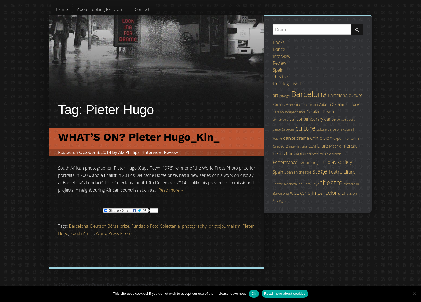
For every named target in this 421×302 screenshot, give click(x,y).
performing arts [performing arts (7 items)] (312, 162)
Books (279, 42)
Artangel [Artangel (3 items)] (285, 96)
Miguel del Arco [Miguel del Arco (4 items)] (307, 154)
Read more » (170, 190)
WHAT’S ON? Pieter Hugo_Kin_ (138, 137)
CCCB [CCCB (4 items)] (341, 112)
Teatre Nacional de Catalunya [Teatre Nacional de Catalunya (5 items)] (296, 183)
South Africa (82, 233)
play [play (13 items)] (332, 162)
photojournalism (225, 226)
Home (62, 9)
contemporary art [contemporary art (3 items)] (284, 119)
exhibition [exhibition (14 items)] (321, 137)
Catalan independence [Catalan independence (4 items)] (289, 112)
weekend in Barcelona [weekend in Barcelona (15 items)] (315, 192)
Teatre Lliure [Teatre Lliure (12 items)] (341, 171)
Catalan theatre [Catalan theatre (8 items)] (321, 112)
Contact (142, 9)
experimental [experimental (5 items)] (343, 138)
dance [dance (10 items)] (289, 138)
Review (171, 152)
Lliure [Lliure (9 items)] (322, 146)
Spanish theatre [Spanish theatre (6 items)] (297, 172)
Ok (254, 294)
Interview (152, 152)
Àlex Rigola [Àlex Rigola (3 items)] (279, 201)
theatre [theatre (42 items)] (331, 182)
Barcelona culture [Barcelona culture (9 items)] (345, 95)
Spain (278, 70)
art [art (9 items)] (275, 95)
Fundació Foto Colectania (155, 226)
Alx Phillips (129, 152)
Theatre (280, 77)
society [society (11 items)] (344, 162)
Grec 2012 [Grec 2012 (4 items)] (280, 146)
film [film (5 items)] (358, 138)
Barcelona (78, 226)
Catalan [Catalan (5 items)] (325, 104)
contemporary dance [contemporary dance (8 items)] (316, 119)
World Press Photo (114, 233)
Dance (279, 49)
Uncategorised (287, 84)
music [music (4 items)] (324, 154)
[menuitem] (62, 9)
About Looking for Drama (101, 9)
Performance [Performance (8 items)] (285, 162)
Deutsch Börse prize (109, 226)
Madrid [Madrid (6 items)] (335, 146)
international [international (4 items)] (298, 146)
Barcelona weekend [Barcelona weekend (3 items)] (285, 105)
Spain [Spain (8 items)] (278, 172)
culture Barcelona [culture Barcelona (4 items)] (329, 129)
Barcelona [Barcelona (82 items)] (309, 94)
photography (194, 226)
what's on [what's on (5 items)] (349, 193)
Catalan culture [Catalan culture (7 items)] (345, 104)
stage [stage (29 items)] (320, 171)
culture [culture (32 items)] (305, 128)
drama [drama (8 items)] (303, 138)
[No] (414, 293)
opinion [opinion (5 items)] (335, 154)
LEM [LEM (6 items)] (312, 146)
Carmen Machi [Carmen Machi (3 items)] (308, 105)
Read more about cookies (285, 294)
